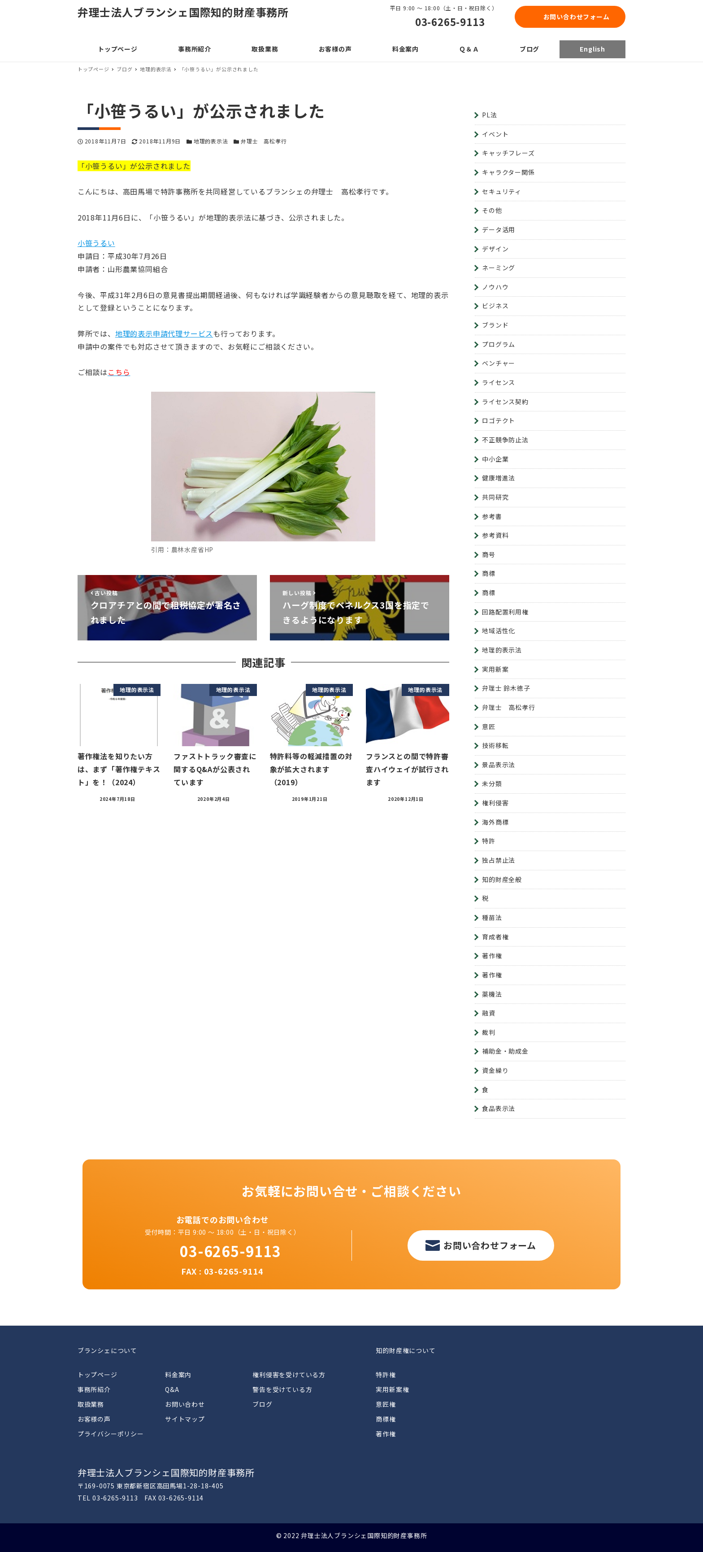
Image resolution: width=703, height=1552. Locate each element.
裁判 (488, 1032)
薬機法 (492, 994)
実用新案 (495, 669)
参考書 (492, 516)
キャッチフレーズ (508, 152)
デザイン (495, 248)
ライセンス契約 (505, 401)
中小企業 (495, 458)
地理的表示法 (211, 141)
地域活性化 (498, 630)
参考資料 (495, 535)
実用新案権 (392, 1389)
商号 (488, 554)
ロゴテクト (498, 420)
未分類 (492, 783)
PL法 (489, 114)
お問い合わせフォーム (576, 16)
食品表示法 (498, 1108)
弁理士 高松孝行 (263, 141)
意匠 (488, 726)
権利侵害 (495, 802)
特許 (488, 840)
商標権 (385, 1418)
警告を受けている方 (282, 1389)
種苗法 (492, 917)
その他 (492, 210)
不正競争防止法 (505, 439)
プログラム (498, 344)
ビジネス (495, 305)
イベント (495, 134)
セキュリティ (501, 191)
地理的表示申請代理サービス (164, 333)
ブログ (262, 1404)
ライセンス (498, 382)
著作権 (492, 955)
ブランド (495, 324)
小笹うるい (96, 243)
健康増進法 (498, 477)
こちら (119, 372)
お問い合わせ (185, 1404)
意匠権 (385, 1404)
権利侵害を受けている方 (288, 1374)
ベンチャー (498, 363)
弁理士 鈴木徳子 (506, 687)
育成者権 (495, 936)
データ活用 (498, 229)
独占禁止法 (498, 860)
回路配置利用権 (505, 611)
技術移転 (495, 745)
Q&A (172, 1389)
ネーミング (498, 267)
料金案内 (178, 1374)
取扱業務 (91, 1404)
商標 (488, 573)
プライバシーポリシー (111, 1433)
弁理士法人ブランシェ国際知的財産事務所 (183, 12)
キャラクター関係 (508, 172)
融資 (488, 1012)
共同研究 (495, 497)
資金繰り (495, 1070)
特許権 (385, 1374)
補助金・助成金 (505, 1050)
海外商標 (495, 821)
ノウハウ (495, 286)
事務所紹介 (94, 1389)
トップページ (97, 1374)
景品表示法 (498, 764)
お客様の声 (94, 1418)
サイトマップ (185, 1418)
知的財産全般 (502, 879)
